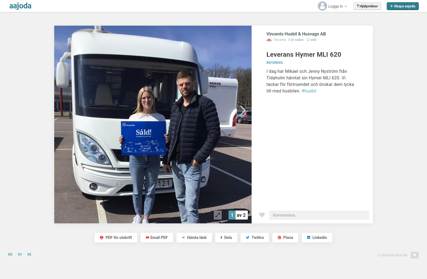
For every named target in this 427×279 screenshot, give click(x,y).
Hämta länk (194, 237)
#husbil (309, 91)
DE (29, 254)
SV (20, 254)
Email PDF (157, 237)
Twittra (255, 237)
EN (10, 254)
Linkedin (317, 237)
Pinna (285, 237)
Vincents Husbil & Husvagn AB (296, 34)
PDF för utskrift (116, 237)
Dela (226, 237)
